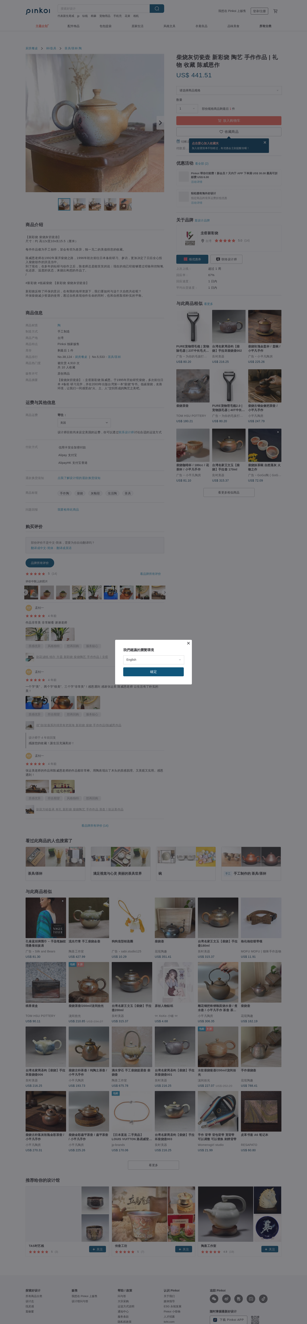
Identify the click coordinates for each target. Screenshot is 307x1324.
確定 (153, 672)
